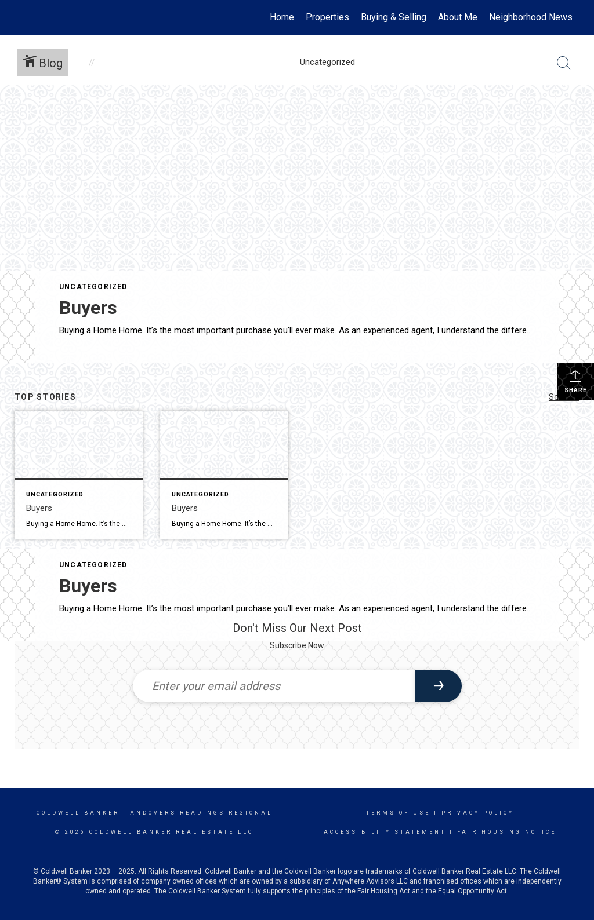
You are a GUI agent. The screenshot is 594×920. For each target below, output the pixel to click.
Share (575, 381)
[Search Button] (563, 63)
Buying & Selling (393, 17)
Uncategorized (93, 287)
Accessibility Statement (385, 832)
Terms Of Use (398, 813)
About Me (457, 17)
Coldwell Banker (78, 813)
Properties (327, 17)
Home (282, 17)
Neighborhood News (531, 17)
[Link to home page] (22, 17)
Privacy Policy (477, 813)
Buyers (88, 308)
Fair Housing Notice (506, 832)
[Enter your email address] (274, 686)
